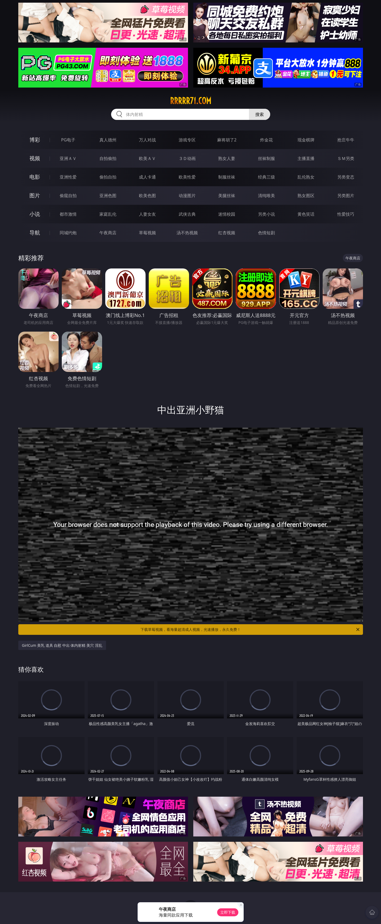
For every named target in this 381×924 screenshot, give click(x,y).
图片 (34, 195)
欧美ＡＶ (147, 158)
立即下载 (227, 912)
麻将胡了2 (227, 140)
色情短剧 (266, 233)
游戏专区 (187, 140)
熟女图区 (305, 195)
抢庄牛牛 (345, 140)
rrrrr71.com (190, 101)
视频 (34, 158)
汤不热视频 (187, 233)
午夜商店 (107, 233)
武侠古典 (187, 214)
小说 (34, 214)
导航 (34, 232)
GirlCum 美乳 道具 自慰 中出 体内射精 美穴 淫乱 (62, 645)
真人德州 (107, 140)
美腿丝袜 (226, 195)
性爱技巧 (345, 214)
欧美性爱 (187, 177)
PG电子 (68, 140)
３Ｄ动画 (187, 158)
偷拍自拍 (107, 177)
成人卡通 (147, 177)
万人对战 (147, 140)
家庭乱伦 (107, 214)
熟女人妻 (226, 158)
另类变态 (345, 177)
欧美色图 (147, 195)
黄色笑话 (305, 214)
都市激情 (68, 214)
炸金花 (266, 140)
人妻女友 (147, 214)
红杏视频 (226, 233)
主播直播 (305, 158)
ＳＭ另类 (345, 158)
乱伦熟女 (305, 177)
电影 (34, 176)
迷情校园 (226, 214)
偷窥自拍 (68, 195)
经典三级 (266, 177)
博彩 (34, 139)
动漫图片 (187, 195)
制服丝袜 (226, 177)
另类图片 (345, 195)
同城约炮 (68, 233)
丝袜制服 (266, 158)
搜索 (259, 114)
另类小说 (266, 214)
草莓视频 (147, 233)
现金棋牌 (305, 140)
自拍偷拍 (107, 158)
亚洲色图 (107, 195)
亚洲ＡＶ (68, 158)
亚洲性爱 (68, 177)
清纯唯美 (266, 195)
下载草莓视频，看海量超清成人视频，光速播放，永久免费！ (250, 629)
